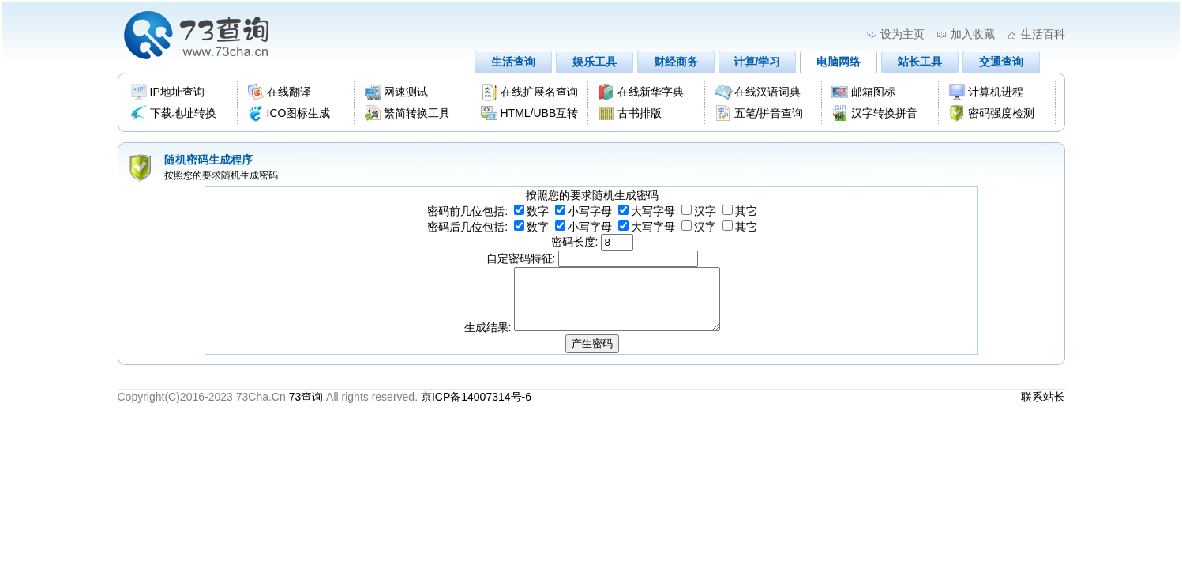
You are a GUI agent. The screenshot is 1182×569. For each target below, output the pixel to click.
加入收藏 (973, 34)
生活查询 (513, 61)
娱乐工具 (594, 61)
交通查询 (1001, 61)
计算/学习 (757, 61)
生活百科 (1043, 34)
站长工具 (920, 61)
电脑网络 (838, 61)
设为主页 (902, 34)
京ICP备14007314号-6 (476, 408)
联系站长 (1043, 408)
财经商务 (676, 61)
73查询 (306, 408)
